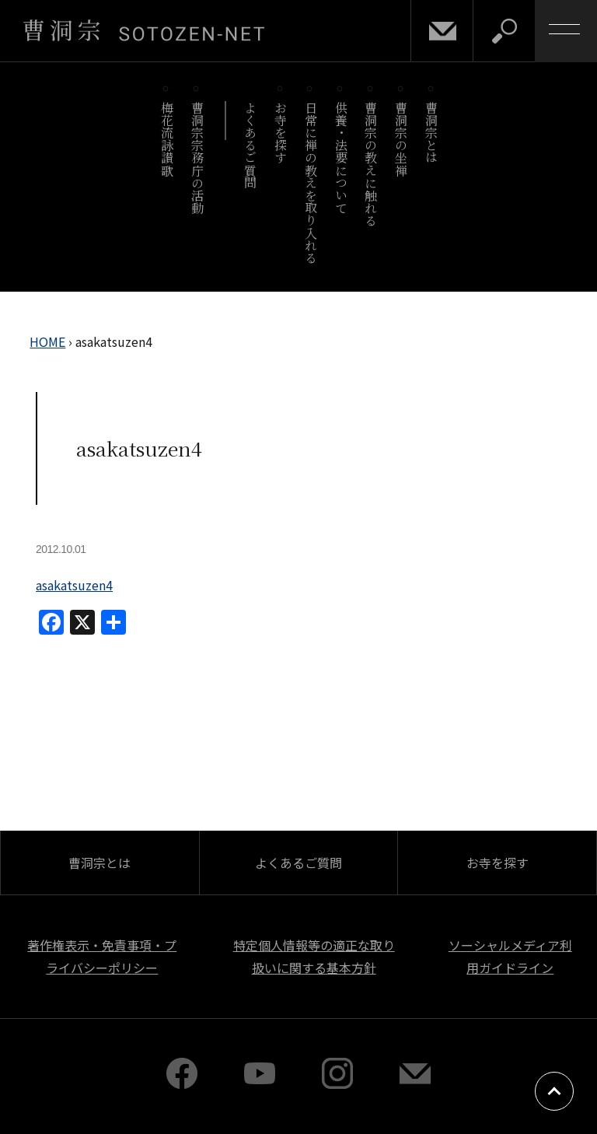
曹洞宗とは (432, 132)
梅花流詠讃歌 (167, 139)
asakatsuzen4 (74, 585)
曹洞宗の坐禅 (401, 139)
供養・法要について (341, 157)
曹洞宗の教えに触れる (371, 163)
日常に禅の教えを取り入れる (310, 182)
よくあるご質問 (251, 145)
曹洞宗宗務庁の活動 (197, 157)
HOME (47, 341)
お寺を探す (281, 132)
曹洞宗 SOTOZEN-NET (143, 30)
